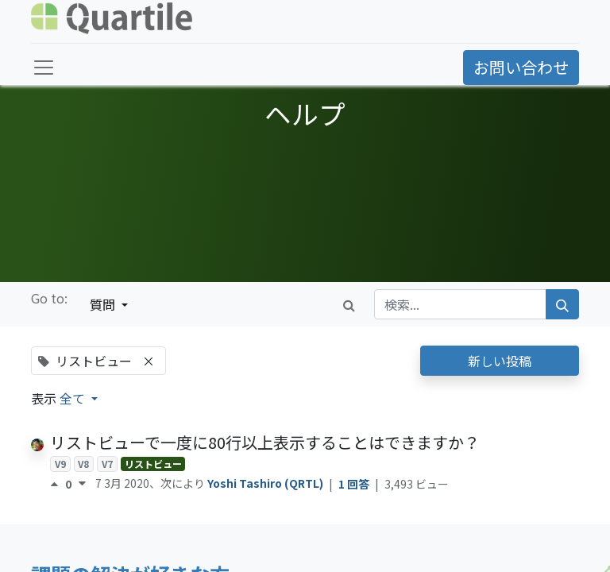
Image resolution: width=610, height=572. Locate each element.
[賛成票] (57, 484)
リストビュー (153, 463)
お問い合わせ (521, 67)
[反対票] (82, 484)
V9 (60, 463)
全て (74, 398)
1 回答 (355, 484)
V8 (83, 463)
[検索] (562, 304)
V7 (107, 463)
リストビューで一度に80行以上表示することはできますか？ (265, 442)
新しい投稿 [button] (499, 360)
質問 (104, 304)
